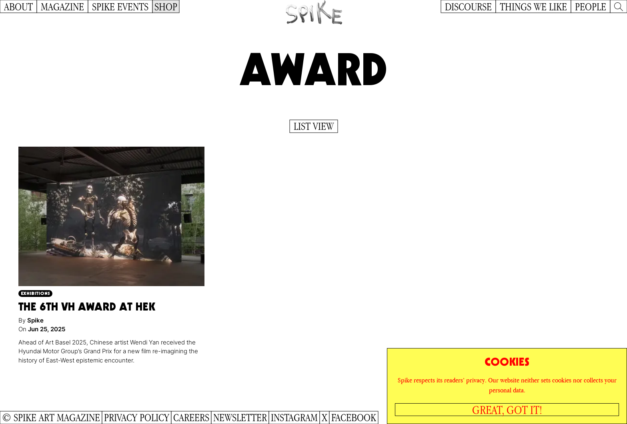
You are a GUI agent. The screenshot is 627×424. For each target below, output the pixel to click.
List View (314, 126)
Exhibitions (35, 293)
